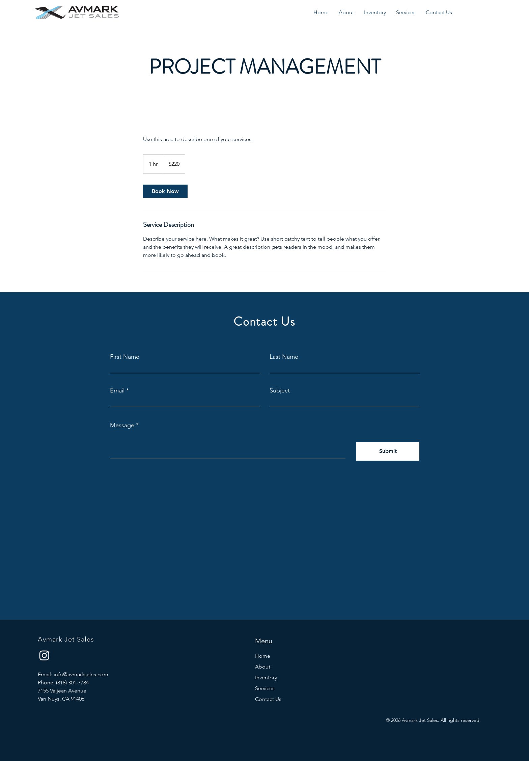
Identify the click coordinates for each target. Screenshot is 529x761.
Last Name (284, 357)
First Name (124, 357)
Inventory (266, 677)
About (262, 666)
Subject (280, 390)
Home (262, 656)
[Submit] (387, 451)
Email (117, 390)
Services (265, 688)
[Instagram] (44, 655)
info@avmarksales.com (81, 674)
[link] (165, 191)
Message (122, 425)
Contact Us (268, 699)
